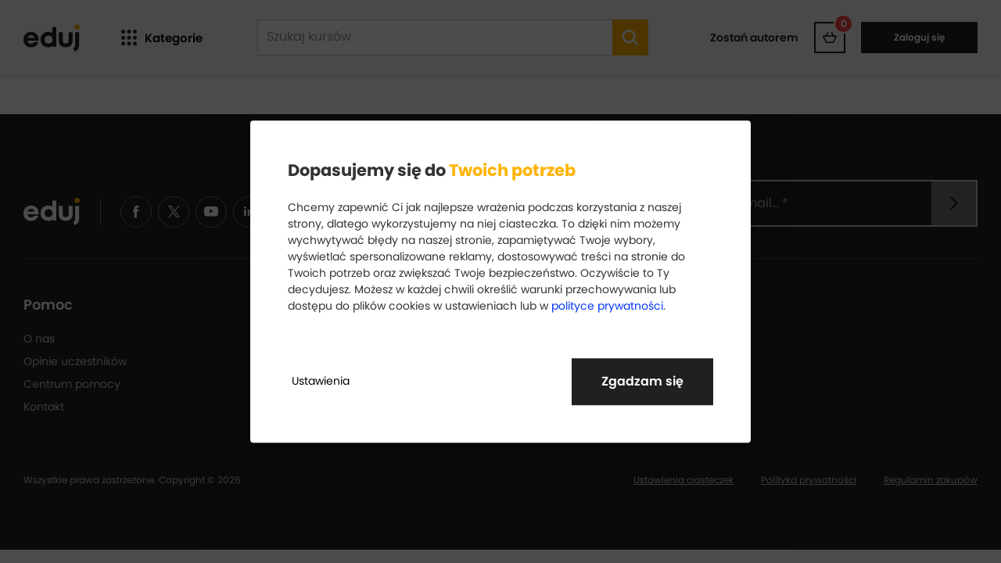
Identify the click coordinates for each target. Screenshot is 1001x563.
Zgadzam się (642, 381)
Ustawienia (321, 381)
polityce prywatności (607, 306)
